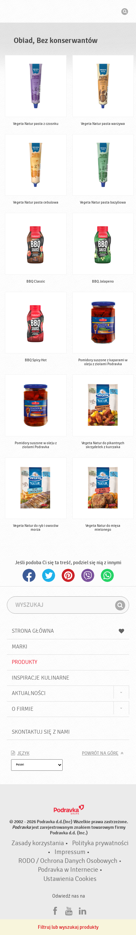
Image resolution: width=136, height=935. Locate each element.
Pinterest (68, 575)
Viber (87, 575)
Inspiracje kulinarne (40, 678)
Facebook (29, 575)
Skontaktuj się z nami (41, 732)
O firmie (23, 709)
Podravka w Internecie (68, 869)
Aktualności (29, 693)
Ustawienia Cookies (70, 879)
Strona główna (68, 631)
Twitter (48, 575)
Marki (19, 647)
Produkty (24, 662)
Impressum (69, 852)
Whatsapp (107, 575)
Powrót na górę (100, 753)
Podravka (68, 12)
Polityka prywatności (100, 843)
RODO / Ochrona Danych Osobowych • (70, 861)
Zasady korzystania (37, 843)
